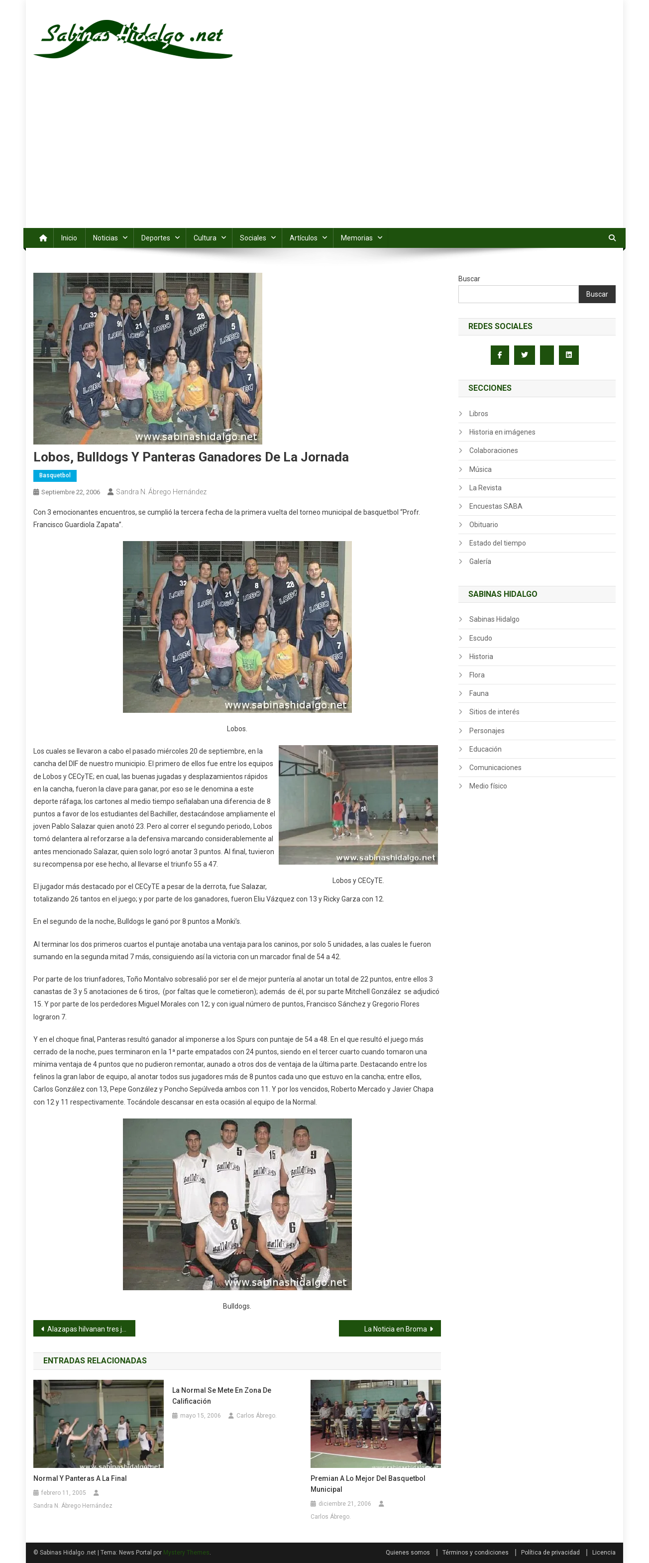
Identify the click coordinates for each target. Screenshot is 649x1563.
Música (480, 469)
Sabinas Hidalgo (494, 619)
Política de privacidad (550, 1552)
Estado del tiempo (497, 543)
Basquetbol (55, 475)
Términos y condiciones (475, 1552)
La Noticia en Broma (395, 1329)
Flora (477, 675)
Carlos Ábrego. (256, 1415)
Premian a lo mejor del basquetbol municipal (368, 1483)
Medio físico (488, 786)
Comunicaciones (495, 768)
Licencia (604, 1552)
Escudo (480, 638)
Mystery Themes (186, 1552)
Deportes (155, 238)
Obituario (483, 525)
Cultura (205, 238)
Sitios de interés (494, 712)
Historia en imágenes (502, 432)
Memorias (357, 238)
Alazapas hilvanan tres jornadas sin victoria (91, 1329)
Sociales (253, 238)
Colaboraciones (493, 450)
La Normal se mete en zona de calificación (221, 1395)
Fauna (479, 693)
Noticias (105, 238)
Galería (480, 561)
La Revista (485, 488)
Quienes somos (408, 1552)
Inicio (69, 238)
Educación (485, 749)
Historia (481, 657)
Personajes (487, 731)
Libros (478, 414)
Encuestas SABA (496, 506)
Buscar (469, 279)
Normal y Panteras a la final (80, 1478)
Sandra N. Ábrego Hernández (161, 492)
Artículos (304, 238)
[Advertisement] (324, 153)
